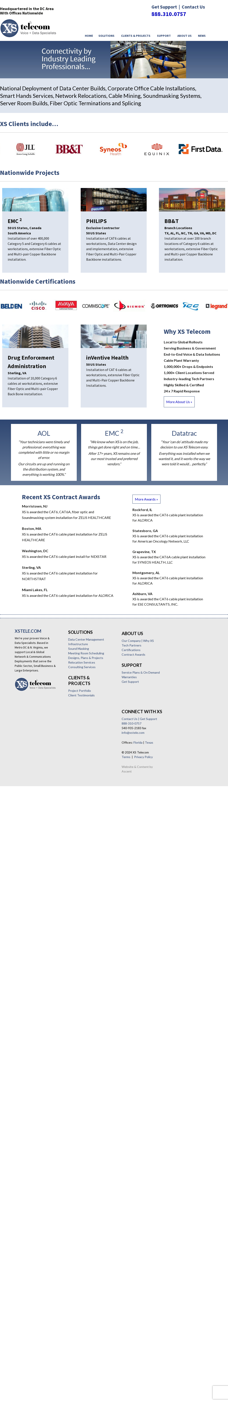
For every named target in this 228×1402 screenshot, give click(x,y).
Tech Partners (27, 793)
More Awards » (146, 499)
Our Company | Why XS (34, 788)
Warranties (25, 825)
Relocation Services (29, 729)
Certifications (27, 797)
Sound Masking (26, 716)
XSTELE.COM (28, 631)
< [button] (210, 69)
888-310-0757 (27, 864)
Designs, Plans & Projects (33, 725)
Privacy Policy (39, 898)
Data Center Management (34, 706)
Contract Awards (29, 802)
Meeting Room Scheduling (34, 720)
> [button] (220, 69)
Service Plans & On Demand (37, 820)
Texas (45, 883)
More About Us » (179, 402)
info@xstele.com (29, 874)
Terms (22, 898)
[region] (114, 59)
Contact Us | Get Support (35, 860)
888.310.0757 (168, 14)
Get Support (26, 829)
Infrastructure (26, 711)
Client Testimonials (29, 762)
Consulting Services (29, 734)
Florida (33, 883)
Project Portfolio (27, 758)
